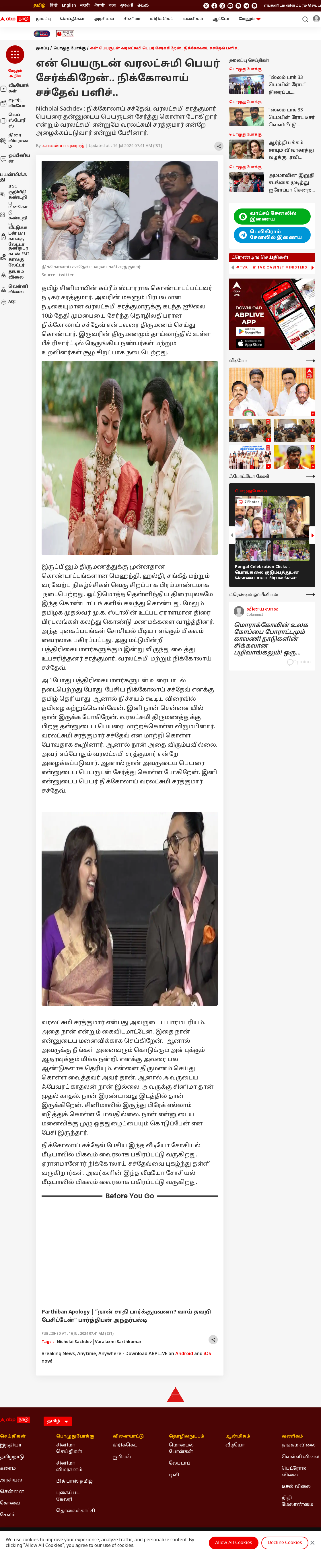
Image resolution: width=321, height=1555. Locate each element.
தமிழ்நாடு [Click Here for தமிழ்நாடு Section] (12, 1457)
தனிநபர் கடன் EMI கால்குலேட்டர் (14, 257)
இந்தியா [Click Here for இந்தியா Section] (11, 1445)
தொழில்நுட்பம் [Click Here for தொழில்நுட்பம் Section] (186, 1437)
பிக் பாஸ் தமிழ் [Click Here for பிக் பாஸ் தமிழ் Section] (74, 1481)
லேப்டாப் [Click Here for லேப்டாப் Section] (179, 1463)
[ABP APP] (250, 331)
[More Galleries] (310, 476)
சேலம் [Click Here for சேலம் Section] (7, 1515)
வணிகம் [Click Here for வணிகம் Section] (292, 1437)
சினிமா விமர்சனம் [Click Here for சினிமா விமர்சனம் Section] (69, 1467)
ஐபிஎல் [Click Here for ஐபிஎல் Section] (122, 1457)
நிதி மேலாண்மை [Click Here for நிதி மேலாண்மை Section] (297, 1501)
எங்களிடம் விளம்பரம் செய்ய (292, 6)
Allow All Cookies (233, 1543)
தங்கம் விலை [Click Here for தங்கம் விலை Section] (299, 1445)
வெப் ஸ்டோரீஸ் (13, 121)
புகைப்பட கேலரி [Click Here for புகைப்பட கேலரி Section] (67, 1496)
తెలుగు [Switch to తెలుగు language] (143, 5)
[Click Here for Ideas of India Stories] (65, 33)
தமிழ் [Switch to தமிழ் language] (39, 5)
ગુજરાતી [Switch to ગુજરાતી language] (126, 5)
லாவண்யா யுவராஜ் (63, 146)
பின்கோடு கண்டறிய (14, 215)
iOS (207, 1354)
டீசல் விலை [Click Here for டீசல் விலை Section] (296, 1487)
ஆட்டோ (220, 19)
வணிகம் (192, 19)
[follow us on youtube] (230, 5)
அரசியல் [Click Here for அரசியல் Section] (11, 1480)
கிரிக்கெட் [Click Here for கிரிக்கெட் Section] (125, 1445)
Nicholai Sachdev (74, 1342)
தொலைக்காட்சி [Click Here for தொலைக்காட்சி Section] (75, 1511)
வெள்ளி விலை (14, 289)
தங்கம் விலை (12, 274)
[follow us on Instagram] (238, 5)
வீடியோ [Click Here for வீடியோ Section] (235, 1445)
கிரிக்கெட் (161, 19)
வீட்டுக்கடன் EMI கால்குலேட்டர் (14, 236)
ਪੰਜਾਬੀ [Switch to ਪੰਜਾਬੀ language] (99, 5)
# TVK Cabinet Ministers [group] (279, 267)
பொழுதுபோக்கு (69, 49)
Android (184, 1354)
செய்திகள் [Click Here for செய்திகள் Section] (13, 1437)
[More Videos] (310, 361)
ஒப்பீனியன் (15, 158)
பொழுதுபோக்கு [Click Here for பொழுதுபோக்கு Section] (75, 1437)
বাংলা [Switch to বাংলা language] (112, 5)
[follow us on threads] (222, 5)
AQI (8, 302)
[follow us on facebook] (214, 5)
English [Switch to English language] (69, 5)
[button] (15, 62)
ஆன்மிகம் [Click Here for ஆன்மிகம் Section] (237, 1437)
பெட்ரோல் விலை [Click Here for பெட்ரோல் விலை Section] (294, 1472)
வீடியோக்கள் (14, 88)
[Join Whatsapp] (254, 5)
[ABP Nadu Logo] (15, 19)
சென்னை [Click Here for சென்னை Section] (12, 1492)
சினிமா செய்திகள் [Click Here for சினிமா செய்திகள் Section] (69, 1448)
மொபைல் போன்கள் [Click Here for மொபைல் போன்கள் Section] (181, 1448)
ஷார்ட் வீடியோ (13, 103)
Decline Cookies (285, 1543)
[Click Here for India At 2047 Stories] (41, 33)
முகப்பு (43, 19)
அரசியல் (104, 19)
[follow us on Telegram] (246, 5)
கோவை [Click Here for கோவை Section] (10, 1503)
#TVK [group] (242, 267)
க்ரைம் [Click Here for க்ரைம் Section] (8, 1468)
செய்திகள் (72, 19)
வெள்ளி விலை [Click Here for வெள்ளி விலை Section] (300, 1457)
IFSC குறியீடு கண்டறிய (13, 195)
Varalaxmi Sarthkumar (118, 1342)
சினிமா (132, 19)
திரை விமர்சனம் (14, 141)
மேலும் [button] (249, 19)
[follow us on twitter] (206, 5)
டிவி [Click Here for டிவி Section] (174, 1475)
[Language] (58, 1421)
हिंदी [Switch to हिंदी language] (54, 5)
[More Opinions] (310, 594)
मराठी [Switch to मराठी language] (85, 5)
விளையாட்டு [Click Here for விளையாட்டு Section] (128, 1437)
